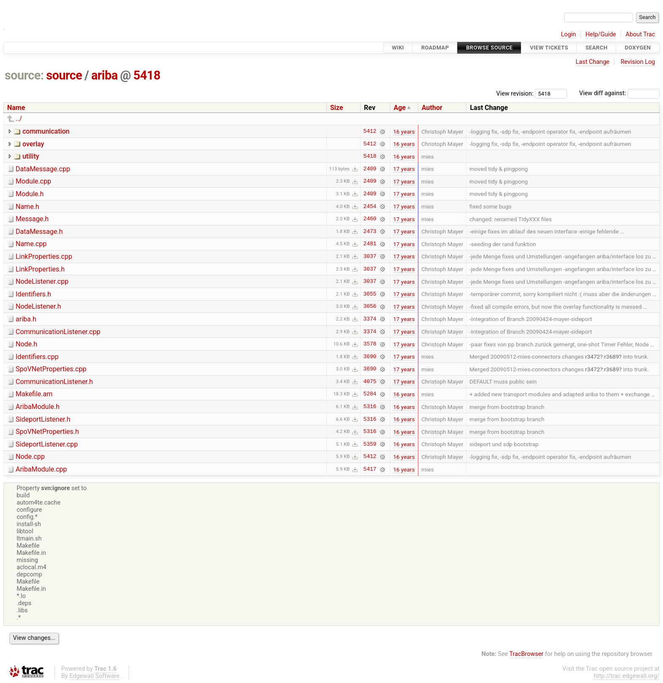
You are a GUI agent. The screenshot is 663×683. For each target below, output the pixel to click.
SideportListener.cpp (47, 444)
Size (336, 108)
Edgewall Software (94, 676)
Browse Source (489, 47)
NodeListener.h (38, 306)
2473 (369, 231)
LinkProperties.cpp (44, 256)
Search (596, 47)
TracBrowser (527, 654)
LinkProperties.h (40, 269)
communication (46, 131)
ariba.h (26, 319)
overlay (33, 144)
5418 (146, 75)
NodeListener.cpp (42, 281)
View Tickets (549, 47)
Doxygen (638, 47)
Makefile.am (34, 394)
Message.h (32, 219)
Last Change (592, 62)
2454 (369, 206)
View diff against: (619, 93)
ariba (104, 75)
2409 (369, 169)
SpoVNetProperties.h (47, 432)
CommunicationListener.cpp (58, 332)
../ (19, 119)
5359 (369, 444)
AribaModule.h (38, 407)
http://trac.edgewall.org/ (627, 676)
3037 (369, 256)
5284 (369, 394)
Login (568, 34)
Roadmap (435, 47)
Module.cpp (33, 181)
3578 (369, 344)
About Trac (640, 34)
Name (16, 108)
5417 (369, 469)
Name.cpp (31, 244)
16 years (404, 131)
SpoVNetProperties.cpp (51, 369)
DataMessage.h (39, 232)
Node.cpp (30, 457)
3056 (369, 306)
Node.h (26, 344)
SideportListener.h (43, 419)
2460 (369, 219)
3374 (369, 319)
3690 (369, 356)
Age (400, 108)
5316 (369, 407)
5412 (369, 131)
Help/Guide (601, 34)
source (64, 75)
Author (432, 108)
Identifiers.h (33, 294)
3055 (369, 294)
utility (30, 156)
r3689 (611, 356)
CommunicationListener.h (54, 382)
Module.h (30, 194)
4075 (369, 381)
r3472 (592, 356)
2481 (369, 244)
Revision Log (638, 62)
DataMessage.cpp (43, 169)
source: (24, 75)
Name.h (27, 207)
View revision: (515, 93)
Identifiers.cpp (37, 357)
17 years (404, 168)
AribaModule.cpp (41, 469)
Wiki (398, 47)
